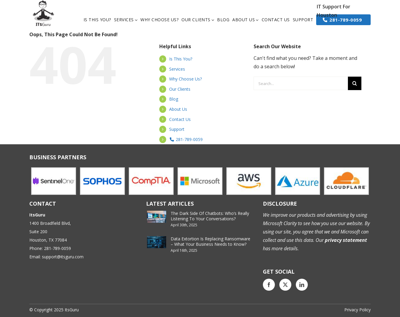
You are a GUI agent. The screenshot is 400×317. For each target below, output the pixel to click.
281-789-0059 (186, 139)
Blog (173, 99)
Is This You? (180, 59)
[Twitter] (285, 285)
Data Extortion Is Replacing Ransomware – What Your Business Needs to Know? (210, 241)
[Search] (354, 83)
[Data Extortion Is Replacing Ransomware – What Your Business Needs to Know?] (156, 242)
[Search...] (301, 83)
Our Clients (179, 89)
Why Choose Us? (185, 79)
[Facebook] (269, 285)
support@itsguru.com (63, 257)
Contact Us (180, 119)
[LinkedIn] (302, 285)
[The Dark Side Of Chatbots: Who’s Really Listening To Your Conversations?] (156, 217)
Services (177, 69)
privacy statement (345, 240)
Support (176, 129)
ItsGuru (72, 310)
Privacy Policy (357, 310)
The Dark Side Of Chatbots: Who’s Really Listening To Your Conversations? (210, 216)
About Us (178, 109)
